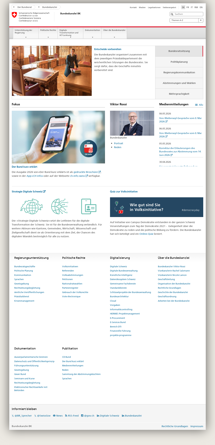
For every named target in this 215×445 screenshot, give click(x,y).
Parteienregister (70, 287)
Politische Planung (23, 270)
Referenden (68, 270)
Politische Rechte (48, 30)
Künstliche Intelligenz (121, 275)
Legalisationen (154, 7)
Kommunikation (22, 275)
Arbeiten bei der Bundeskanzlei (174, 300)
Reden (117, 147)
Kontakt (133, 7)
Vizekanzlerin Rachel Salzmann (174, 270)
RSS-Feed (73, 415)
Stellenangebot (169, 7)
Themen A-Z (186, 20)
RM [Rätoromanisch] (196, 7)
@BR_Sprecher (23, 415)
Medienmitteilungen (72, 365)
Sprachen (19, 279)
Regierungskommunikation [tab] (179, 72)
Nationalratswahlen (72, 283)
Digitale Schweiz (118, 266)
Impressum (196, 426)
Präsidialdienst (21, 296)
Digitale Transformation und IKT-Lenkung (68, 32)
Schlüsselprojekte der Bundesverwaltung (130, 292)
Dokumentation (92, 30)
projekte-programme (120, 335)
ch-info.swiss (77, 175)
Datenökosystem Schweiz (123, 279)
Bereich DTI (115, 326)
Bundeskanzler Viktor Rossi (171, 266)
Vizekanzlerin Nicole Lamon (172, 275)
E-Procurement (117, 318)
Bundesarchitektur (119, 296)
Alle (200, 104)
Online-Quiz (146, 233)
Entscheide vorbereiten (107, 49)
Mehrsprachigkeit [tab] (179, 93)
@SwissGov (43, 415)
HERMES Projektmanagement (125, 313)
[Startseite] (60, 16)
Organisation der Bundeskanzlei (174, 283)
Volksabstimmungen (72, 275)
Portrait (118, 143)
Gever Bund (20, 374)
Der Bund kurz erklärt (24, 166)
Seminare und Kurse (24, 378)
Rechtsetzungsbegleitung (27, 287)
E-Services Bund (118, 322)
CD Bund (66, 357)
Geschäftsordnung (167, 296)
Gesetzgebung (21, 283)
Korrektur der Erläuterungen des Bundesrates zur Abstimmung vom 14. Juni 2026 (180, 151)
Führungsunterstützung (26, 365)
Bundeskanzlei (48, 7)
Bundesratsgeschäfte (24, 266)
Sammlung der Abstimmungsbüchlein (81, 374)
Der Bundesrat (23, 7)
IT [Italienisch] (192, 7)
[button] (172, 14)
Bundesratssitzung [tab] (179, 51)
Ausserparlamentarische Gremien (31, 357)
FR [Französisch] (187, 7)
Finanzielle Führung (120, 330)
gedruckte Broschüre (86, 172)
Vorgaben (115, 305)
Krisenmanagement (24, 300)
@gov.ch (89, 415)
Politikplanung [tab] (179, 61)
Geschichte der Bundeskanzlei (173, 292)
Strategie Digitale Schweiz (27, 191)
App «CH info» (35, 175)
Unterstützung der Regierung (23, 31)
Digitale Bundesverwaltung (124, 270)
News (59, 415)
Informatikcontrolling (121, 309)
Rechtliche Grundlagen (169, 287)
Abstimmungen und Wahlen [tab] (179, 83)
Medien (142, 7)
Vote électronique (71, 296)
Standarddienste (118, 287)
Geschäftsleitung (166, 279)
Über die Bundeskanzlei (114, 30)
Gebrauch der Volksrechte (75, 292)
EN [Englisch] (201, 7)
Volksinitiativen (70, 266)
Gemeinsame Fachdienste (123, 283)
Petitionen (67, 279)
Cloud (113, 300)
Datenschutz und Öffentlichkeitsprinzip (34, 361)
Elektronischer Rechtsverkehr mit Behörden (30, 389)
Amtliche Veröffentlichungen (29, 292)
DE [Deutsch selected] (183, 7)
